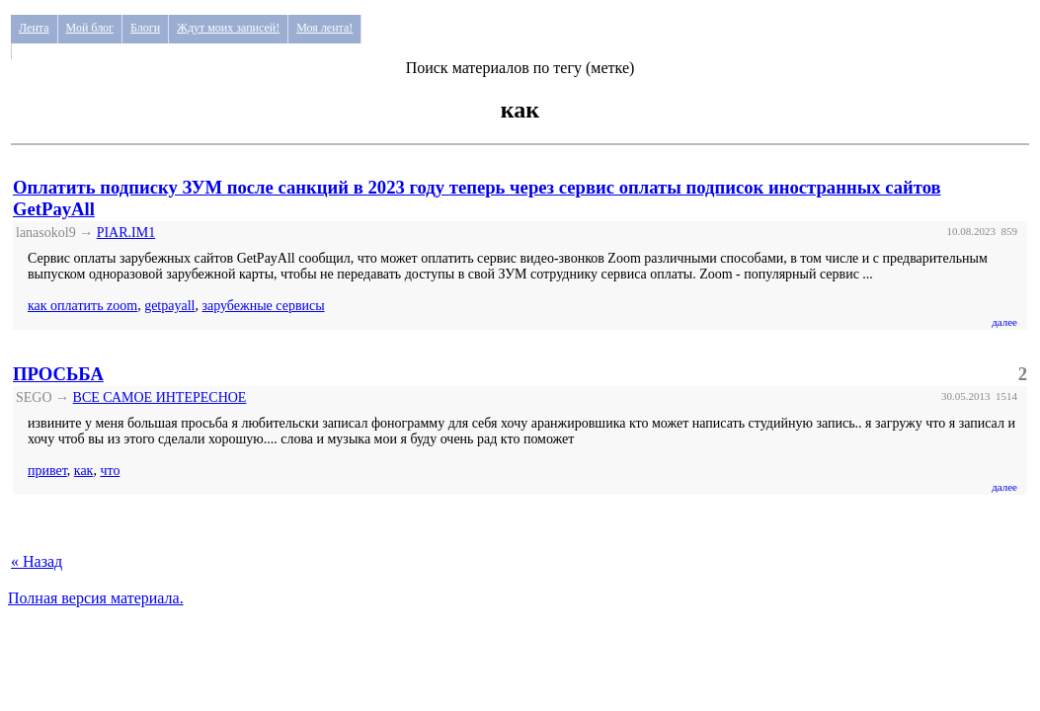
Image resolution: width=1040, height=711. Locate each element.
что (110, 470)
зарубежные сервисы (262, 305)
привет (47, 470)
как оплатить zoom (82, 305)
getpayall (169, 305)
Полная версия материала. (96, 598)
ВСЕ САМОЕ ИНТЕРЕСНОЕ (160, 397)
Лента (34, 28)
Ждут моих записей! (228, 28)
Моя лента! (324, 28)
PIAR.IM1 (126, 232)
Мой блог (90, 28)
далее (1004, 322)
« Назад (36, 561)
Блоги (145, 28)
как (84, 470)
